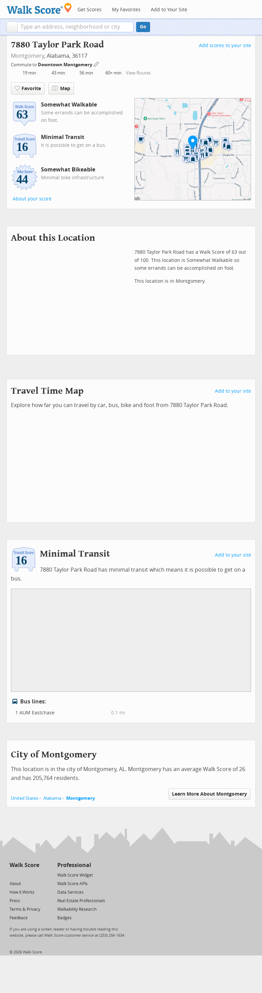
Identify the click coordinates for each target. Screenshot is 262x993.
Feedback (19, 917)
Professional (74, 865)
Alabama (52, 798)
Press (15, 900)
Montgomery (27, 56)
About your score (32, 199)
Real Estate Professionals (81, 900)
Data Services (70, 892)
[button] (12, 27)
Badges (64, 917)
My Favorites (126, 10)
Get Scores (89, 10)
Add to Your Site (169, 10)
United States (24, 798)
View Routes (138, 72)
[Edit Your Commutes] (96, 63)
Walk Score (24, 865)
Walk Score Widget (75, 875)
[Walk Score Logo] (39, 8)
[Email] (35, 875)
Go (143, 27)
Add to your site (233, 391)
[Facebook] (24, 875)
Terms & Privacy (25, 909)
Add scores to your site (225, 45)
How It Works (22, 892)
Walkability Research (77, 909)
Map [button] (61, 88)
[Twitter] (13, 875)
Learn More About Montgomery (209, 794)
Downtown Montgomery (65, 64)
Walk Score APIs (72, 883)
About (15, 883)
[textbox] (75, 27)
